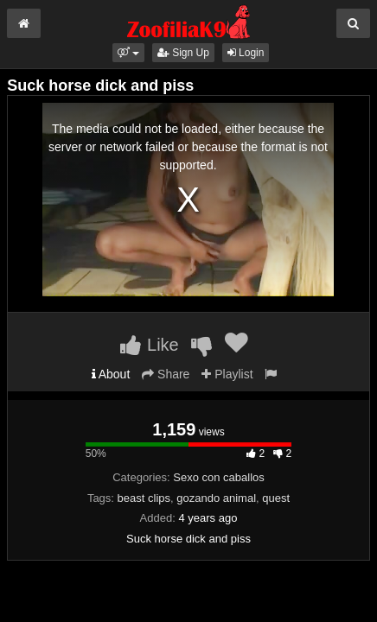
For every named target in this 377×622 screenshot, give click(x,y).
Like (149, 344)
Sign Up (183, 53)
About (111, 374)
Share (165, 374)
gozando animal (216, 498)
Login (246, 53)
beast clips (144, 498)
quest (276, 498)
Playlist (226, 374)
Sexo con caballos (219, 477)
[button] (128, 52)
